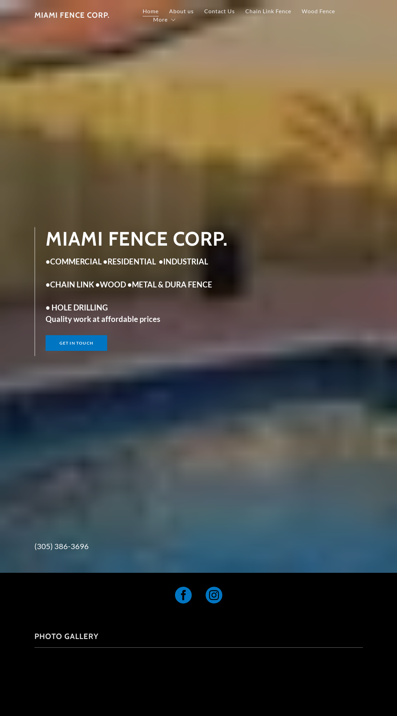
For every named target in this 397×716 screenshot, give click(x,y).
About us (220, 11)
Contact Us (258, 11)
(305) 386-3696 (61, 546)
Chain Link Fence (307, 11)
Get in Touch (76, 343)
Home (190, 11)
